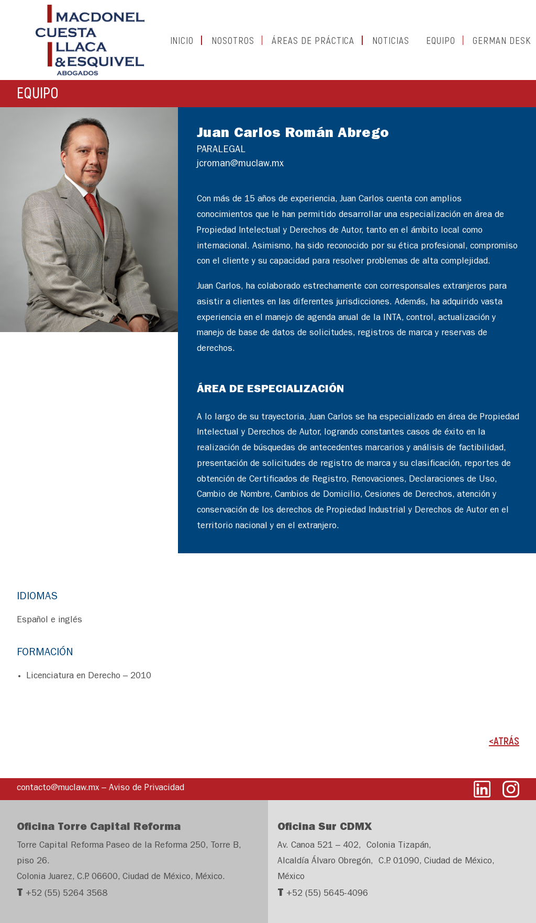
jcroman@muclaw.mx (240, 174)
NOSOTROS (214, 45)
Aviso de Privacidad (146, 788)
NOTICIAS (371, 45)
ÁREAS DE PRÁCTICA (294, 45)
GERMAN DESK (482, 45)
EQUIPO (422, 45)
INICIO (163, 45)
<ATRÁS (504, 750)
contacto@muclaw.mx (58, 788)
